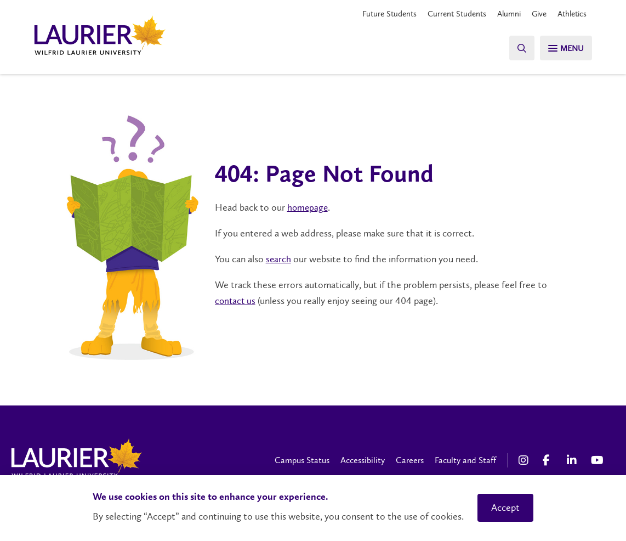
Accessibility (362, 460)
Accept (505, 507)
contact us (236, 301)
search (279, 259)
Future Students (377, 13)
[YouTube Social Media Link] (597, 460)
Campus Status (302, 460)
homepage (308, 208)
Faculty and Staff (465, 460)
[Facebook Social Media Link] (549, 460)
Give (535, 13)
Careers (410, 460)
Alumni (503, 13)
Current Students (448, 13)
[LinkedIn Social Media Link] (573, 460)
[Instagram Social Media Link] (525, 460)
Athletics (570, 13)
